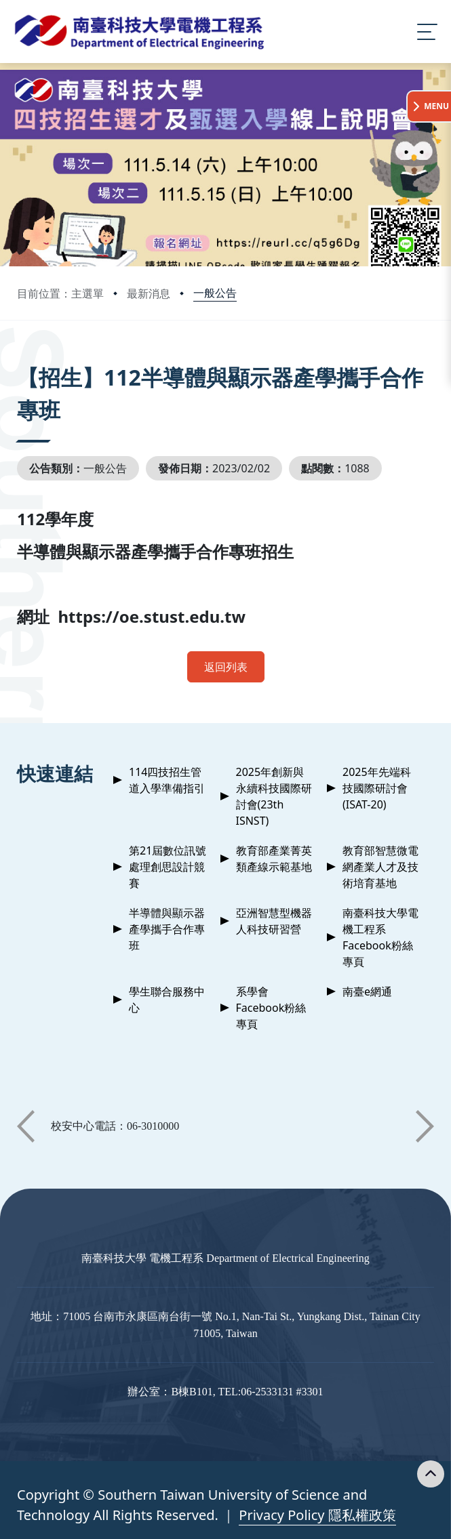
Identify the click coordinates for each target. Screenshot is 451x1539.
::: (20, 359)
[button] (26, 1126)
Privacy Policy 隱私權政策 (317, 1515)
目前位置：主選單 (60, 293)
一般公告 (215, 292)
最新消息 (148, 293)
